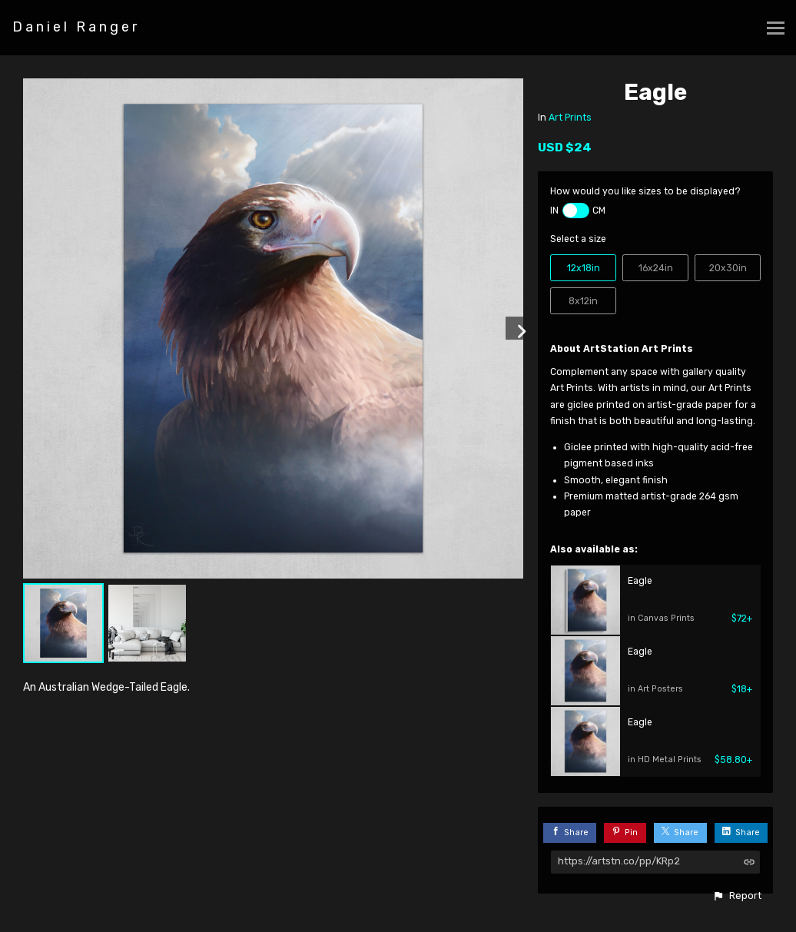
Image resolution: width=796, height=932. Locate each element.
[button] (737, 895)
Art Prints (570, 117)
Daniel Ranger (76, 26)
